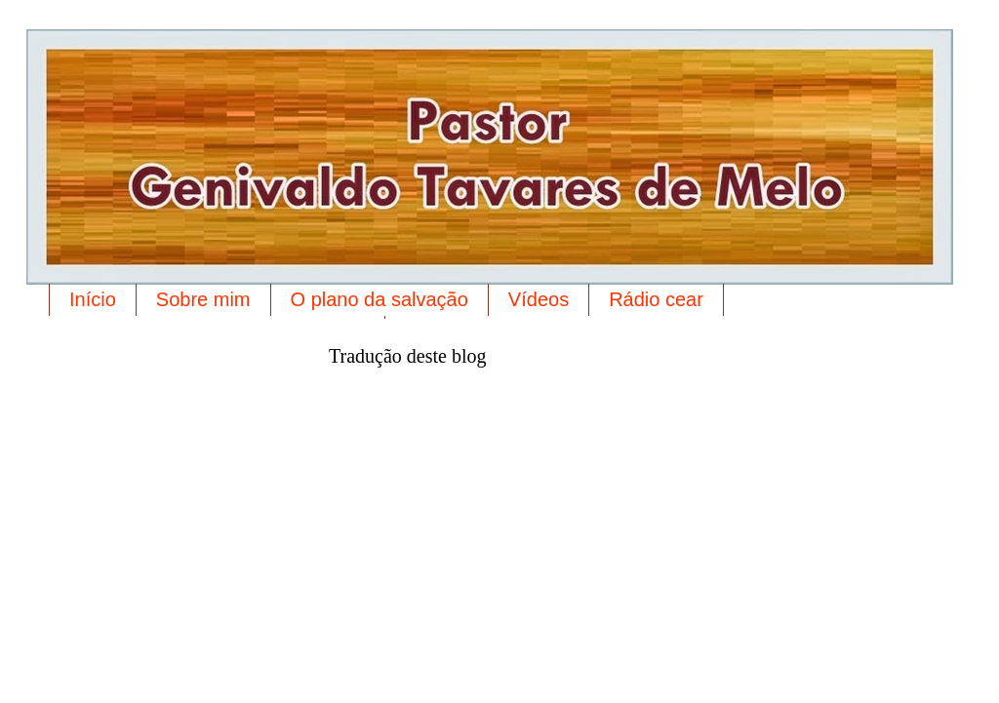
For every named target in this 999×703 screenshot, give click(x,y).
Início (92, 299)
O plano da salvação (379, 299)
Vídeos (538, 299)
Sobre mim (203, 299)
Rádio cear (656, 299)
